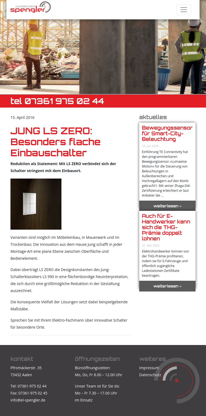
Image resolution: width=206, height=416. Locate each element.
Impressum (149, 367)
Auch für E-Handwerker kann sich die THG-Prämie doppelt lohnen (166, 227)
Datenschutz (150, 374)
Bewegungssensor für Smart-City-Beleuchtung (167, 133)
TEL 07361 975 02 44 (57, 101)
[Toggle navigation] (183, 9)
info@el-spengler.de (27, 400)
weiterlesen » (167, 206)
